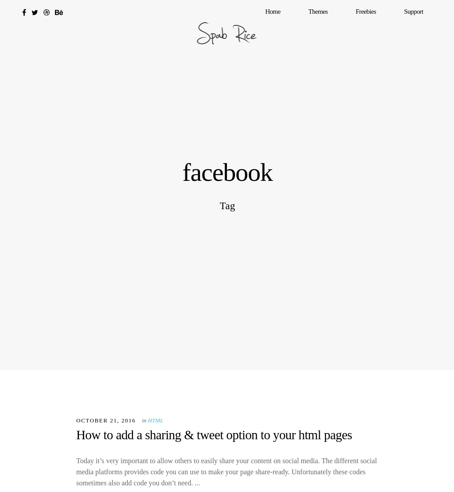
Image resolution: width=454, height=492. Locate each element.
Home (333, 28)
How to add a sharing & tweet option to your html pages (214, 435)
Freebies (392, 28)
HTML (156, 420)
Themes (361, 28)
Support (422, 28)
